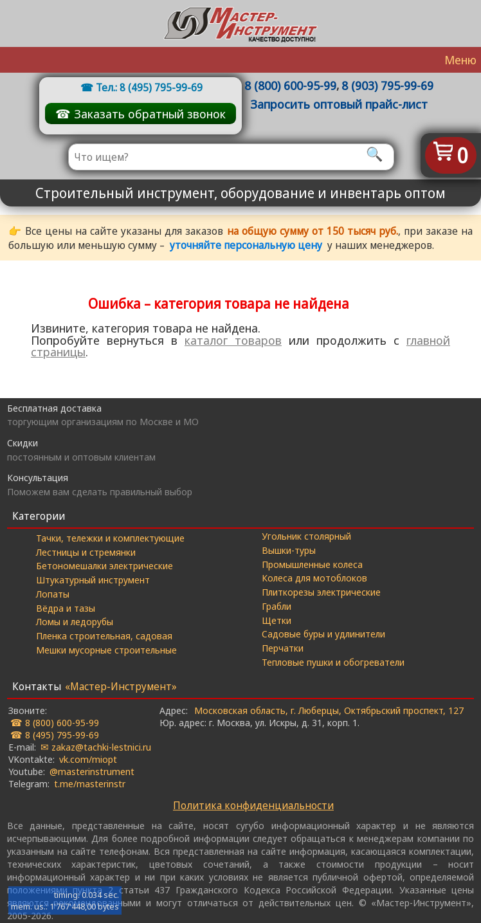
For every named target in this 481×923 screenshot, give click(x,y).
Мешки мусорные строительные (106, 649)
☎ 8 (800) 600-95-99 (54, 722)
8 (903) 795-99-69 (387, 85)
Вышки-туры (289, 550)
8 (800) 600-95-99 (290, 85)
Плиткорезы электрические (321, 591)
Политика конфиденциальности (253, 805)
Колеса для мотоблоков (314, 577)
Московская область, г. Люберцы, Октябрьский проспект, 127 (329, 710)
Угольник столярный (306, 535)
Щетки (276, 620)
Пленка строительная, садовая (104, 635)
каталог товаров (233, 340)
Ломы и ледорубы (74, 621)
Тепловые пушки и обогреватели (333, 661)
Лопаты (52, 593)
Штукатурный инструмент (93, 579)
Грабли (276, 605)
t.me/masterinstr (89, 783)
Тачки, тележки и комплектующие (110, 537)
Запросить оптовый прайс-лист (339, 104)
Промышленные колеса (312, 564)
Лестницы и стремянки (86, 551)
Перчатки (283, 647)
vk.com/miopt (88, 759)
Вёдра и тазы (65, 607)
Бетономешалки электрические (104, 565)
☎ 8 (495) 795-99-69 (54, 734)
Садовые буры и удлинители (323, 633)
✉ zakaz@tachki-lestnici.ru (96, 746)
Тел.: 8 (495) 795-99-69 (149, 87)
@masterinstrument (92, 771)
